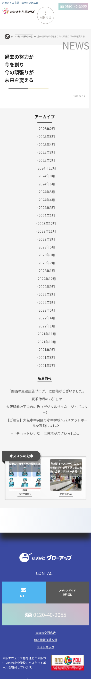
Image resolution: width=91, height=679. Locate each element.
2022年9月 (47, 286)
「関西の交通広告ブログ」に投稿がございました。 (47, 391)
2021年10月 (47, 341)
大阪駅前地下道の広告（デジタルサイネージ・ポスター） (47, 409)
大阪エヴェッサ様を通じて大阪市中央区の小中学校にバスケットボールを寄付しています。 (43, 662)
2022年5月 (47, 310)
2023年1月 (47, 270)
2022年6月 (47, 302)
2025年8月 (47, 136)
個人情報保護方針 (45, 640)
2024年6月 (47, 184)
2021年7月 (47, 365)
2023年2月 (47, 262)
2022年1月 (47, 326)
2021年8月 (47, 357)
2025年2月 (47, 160)
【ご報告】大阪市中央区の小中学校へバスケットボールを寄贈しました (47, 423)
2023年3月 (47, 254)
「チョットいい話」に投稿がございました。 (47, 433)
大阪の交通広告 (45, 633)
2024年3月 (47, 207)
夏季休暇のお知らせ (47, 398)
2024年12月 (47, 168)
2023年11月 (47, 231)
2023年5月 (47, 247)
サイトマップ (45, 647)
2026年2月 (47, 128)
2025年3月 (47, 152)
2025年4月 (47, 144)
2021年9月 (47, 349)
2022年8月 (47, 294)
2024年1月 (47, 215)
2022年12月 (47, 278)
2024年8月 (47, 175)
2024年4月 (47, 199)
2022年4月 (47, 318)
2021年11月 (47, 333)
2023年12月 (47, 223)
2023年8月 (47, 239)
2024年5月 (47, 191)
